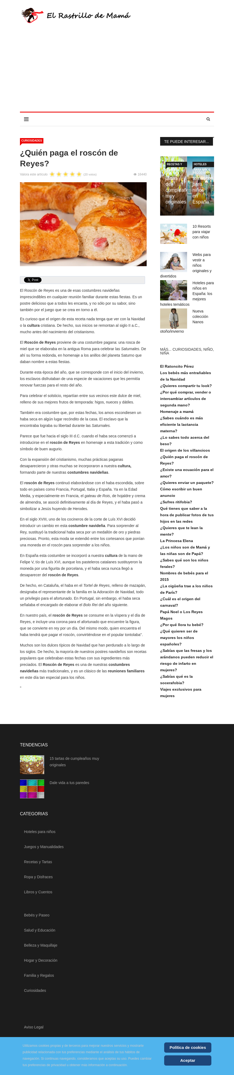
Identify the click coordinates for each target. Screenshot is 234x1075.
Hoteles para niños (202, 165)
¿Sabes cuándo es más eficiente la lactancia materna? (181, 424)
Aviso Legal (33, 1027)
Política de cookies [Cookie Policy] (188, 1047)
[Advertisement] (117, 71)
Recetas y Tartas (174, 165)
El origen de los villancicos (185, 450)
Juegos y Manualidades (44, 847)
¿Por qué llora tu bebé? (182, 625)
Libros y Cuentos (38, 892)
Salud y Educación (39, 930)
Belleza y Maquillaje (40, 945)
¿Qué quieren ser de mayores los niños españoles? (179, 637)
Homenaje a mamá (177, 411)
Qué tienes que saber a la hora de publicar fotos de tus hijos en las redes (187, 515)
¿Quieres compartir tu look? (186, 386)
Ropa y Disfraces (38, 877)
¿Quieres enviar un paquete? (187, 482)
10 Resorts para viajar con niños (201, 231)
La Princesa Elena (176, 541)
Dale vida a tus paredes (69, 783)
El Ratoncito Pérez (177, 366)
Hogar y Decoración (40, 960)
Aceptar (187, 1060)
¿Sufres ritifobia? (176, 502)
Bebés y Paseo (36, 915)
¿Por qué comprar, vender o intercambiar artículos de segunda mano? (185, 398)
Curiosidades (31, 140)
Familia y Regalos (39, 975)
